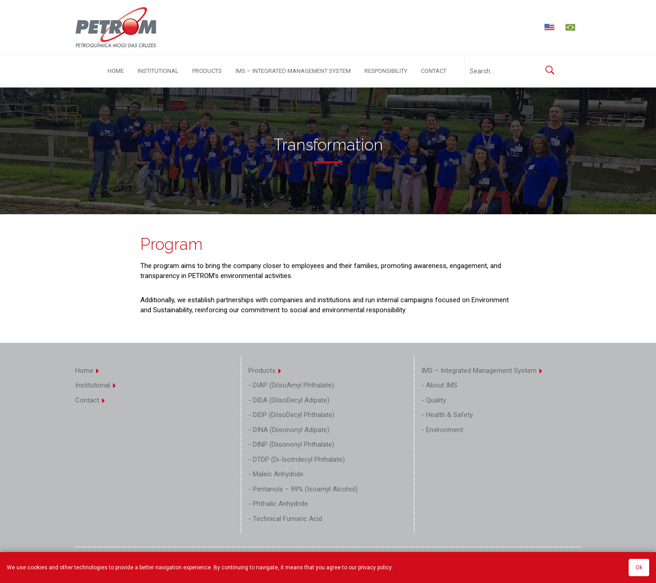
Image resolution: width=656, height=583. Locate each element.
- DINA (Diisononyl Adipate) (288, 430)
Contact (433, 70)
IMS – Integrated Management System (293, 70)
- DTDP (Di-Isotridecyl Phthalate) (296, 459)
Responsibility (385, 70)
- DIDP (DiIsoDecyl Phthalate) (291, 415)
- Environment (442, 430)
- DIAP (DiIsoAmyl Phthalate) (291, 385)
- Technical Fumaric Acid (285, 519)
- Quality (433, 400)
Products (207, 70)
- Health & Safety (447, 415)
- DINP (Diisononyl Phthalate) (291, 444)
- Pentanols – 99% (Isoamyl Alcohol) (303, 489)
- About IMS (439, 385)
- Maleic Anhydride (275, 474)
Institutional (158, 70)
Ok (639, 567)
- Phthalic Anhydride (278, 504)
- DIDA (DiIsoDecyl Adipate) (288, 400)
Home (116, 70)
